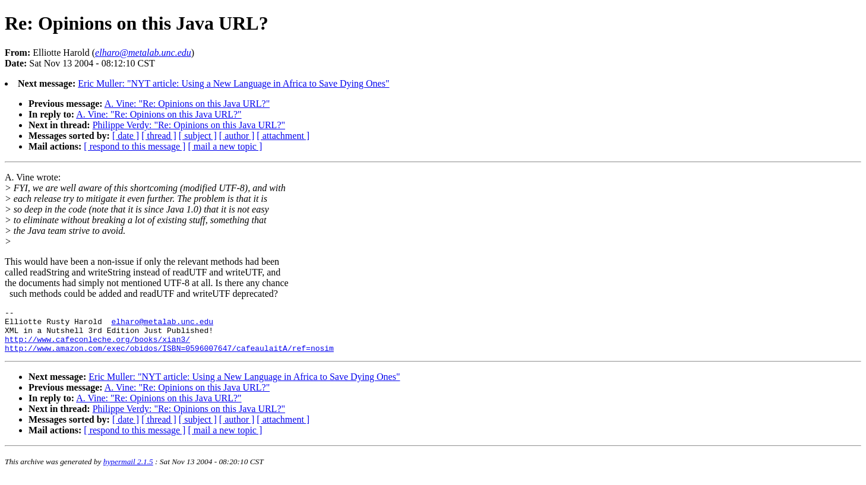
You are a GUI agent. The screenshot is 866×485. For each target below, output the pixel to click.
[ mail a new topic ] (225, 146)
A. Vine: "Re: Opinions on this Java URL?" (187, 104)
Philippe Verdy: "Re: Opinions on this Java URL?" (189, 125)
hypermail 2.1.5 (128, 470)
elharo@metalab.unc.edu (162, 324)
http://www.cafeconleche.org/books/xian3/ (97, 346)
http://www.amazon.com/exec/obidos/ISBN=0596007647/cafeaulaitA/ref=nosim (169, 356)
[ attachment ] (283, 136)
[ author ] (237, 136)
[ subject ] (198, 136)
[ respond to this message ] (134, 146)
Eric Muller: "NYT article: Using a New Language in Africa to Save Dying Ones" (233, 83)
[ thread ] (158, 136)
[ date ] (125, 136)
